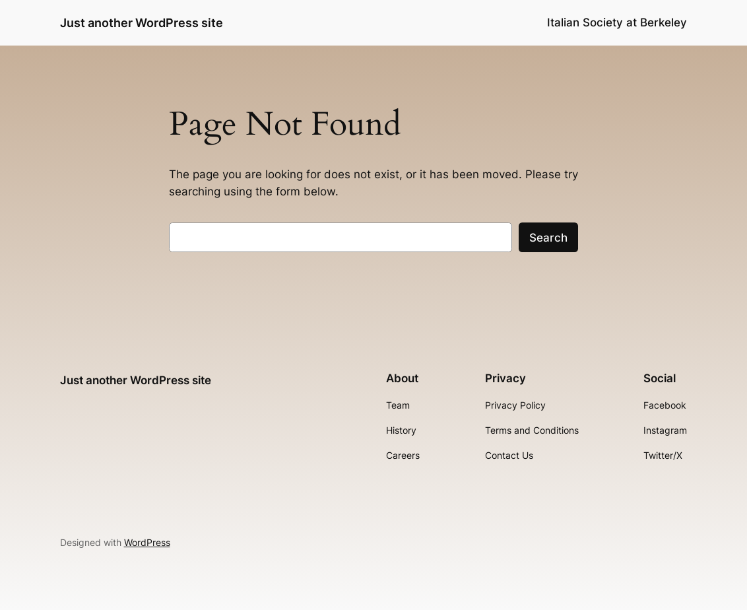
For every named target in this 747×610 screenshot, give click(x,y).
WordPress (147, 542)
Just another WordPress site (141, 22)
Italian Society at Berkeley (617, 22)
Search (548, 237)
